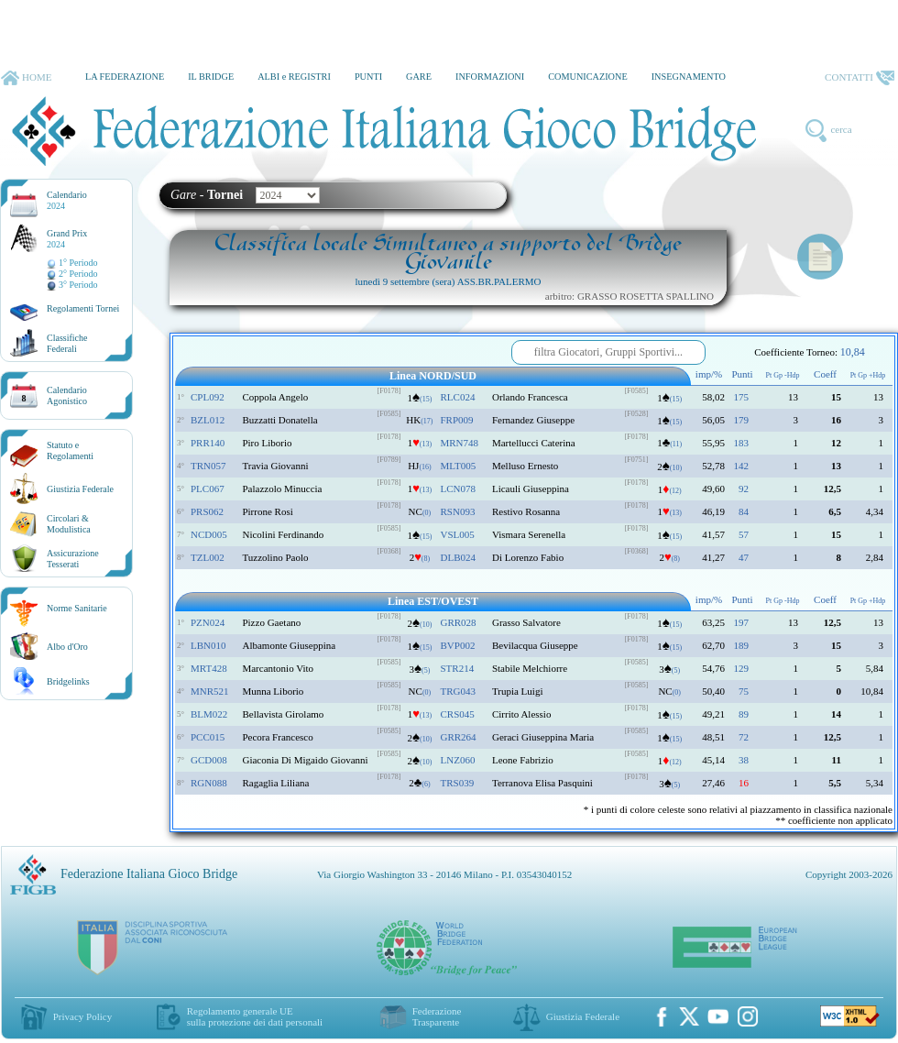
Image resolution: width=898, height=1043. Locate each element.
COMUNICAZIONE (588, 76)
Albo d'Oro (67, 647)
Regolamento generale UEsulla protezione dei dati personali (255, 1016)
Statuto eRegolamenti (70, 450)
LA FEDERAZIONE (124, 76)
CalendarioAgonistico (67, 395)
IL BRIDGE (211, 76)
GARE (419, 76)
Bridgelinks (68, 681)
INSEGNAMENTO (689, 76)
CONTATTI (859, 78)
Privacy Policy (82, 1016)
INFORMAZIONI (489, 76)
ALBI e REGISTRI (294, 76)
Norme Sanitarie (77, 608)
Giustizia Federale (80, 489)
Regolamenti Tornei (83, 308)
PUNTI (368, 76)
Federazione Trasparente (437, 1016)
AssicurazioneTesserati (73, 558)
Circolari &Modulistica (69, 523)
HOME (26, 78)
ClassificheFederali (67, 343)
